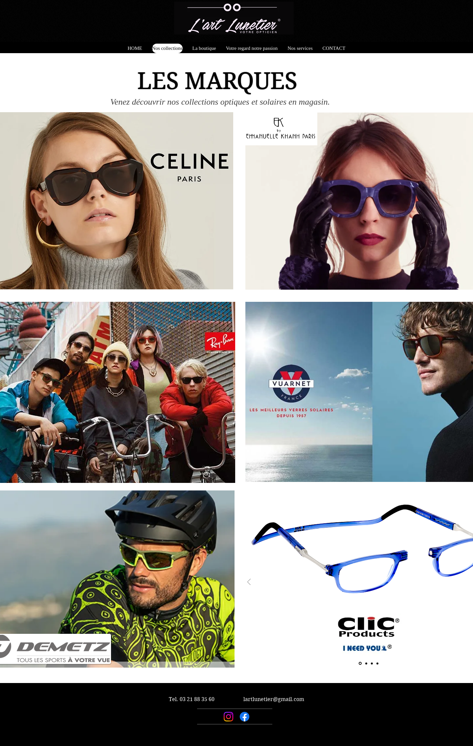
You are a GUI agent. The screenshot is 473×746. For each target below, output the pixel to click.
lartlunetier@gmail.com (273, 699)
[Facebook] (244, 716)
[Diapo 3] (372, 663)
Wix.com (277, 743)
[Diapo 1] (360, 663)
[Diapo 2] (366, 663)
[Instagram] (228, 716)
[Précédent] (249, 582)
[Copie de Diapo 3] (377, 663)
